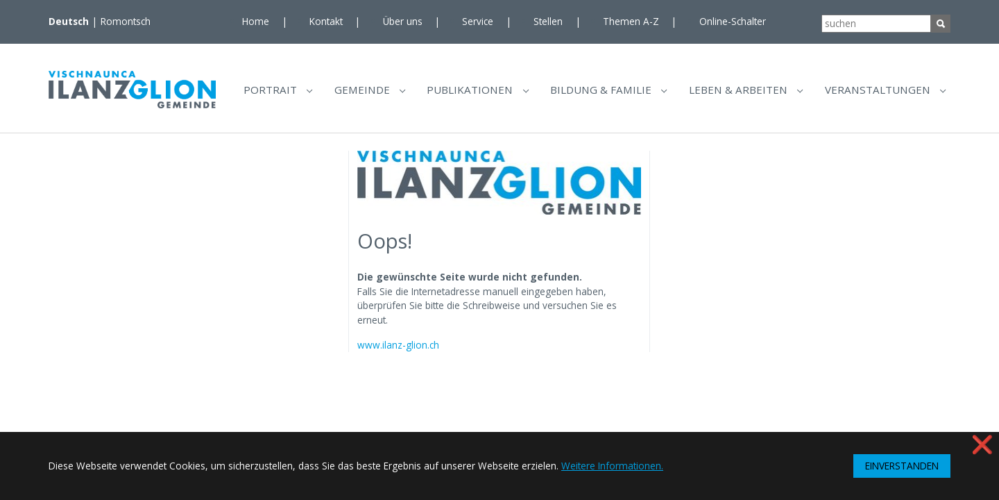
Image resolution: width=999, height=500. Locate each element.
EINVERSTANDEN (902, 465)
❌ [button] (982, 444)
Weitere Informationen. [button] (612, 465)
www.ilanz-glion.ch (398, 349)
